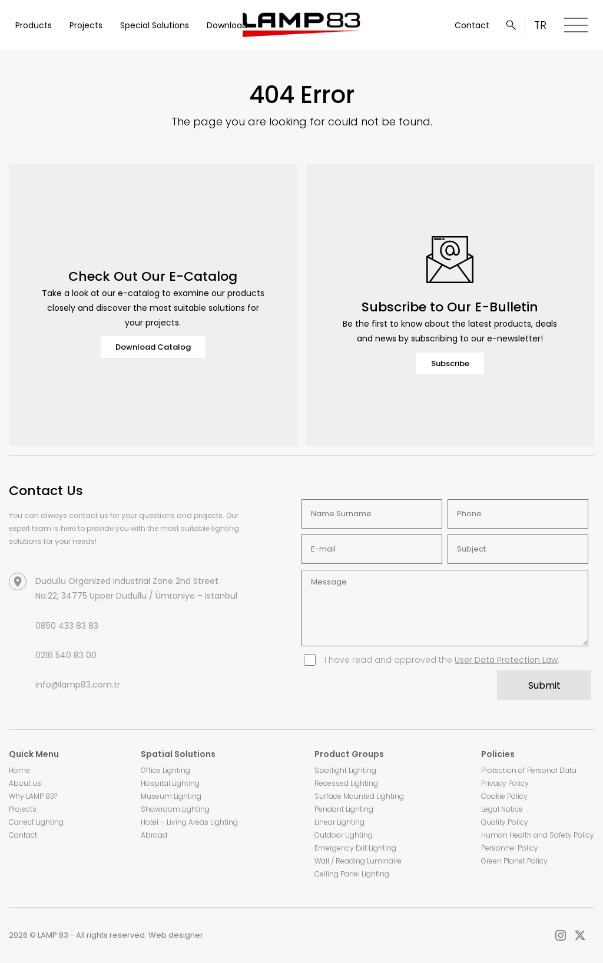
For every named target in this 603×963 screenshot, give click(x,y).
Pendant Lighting (343, 809)
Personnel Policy (509, 848)
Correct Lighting (36, 822)
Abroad (154, 835)
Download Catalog (153, 347)
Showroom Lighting (175, 809)
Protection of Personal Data (529, 770)
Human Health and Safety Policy (537, 835)
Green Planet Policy (514, 861)
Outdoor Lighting (343, 835)
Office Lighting (165, 770)
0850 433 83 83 (66, 626)
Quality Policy (504, 822)
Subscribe (450, 363)
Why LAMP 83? (33, 796)
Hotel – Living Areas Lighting (189, 822)
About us (25, 783)
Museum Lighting (171, 796)
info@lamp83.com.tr (77, 684)
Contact (472, 25)
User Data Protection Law (506, 660)
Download (227, 25)
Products (33, 25)
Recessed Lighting (346, 783)
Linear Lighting (339, 822)
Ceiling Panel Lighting (351, 874)
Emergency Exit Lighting (355, 848)
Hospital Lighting (170, 783)
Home (19, 770)
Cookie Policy (504, 796)
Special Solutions (154, 25)
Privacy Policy (505, 783)
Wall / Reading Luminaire (358, 861)
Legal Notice (502, 809)
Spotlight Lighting (345, 770)
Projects (85, 25)
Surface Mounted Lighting (359, 796)
